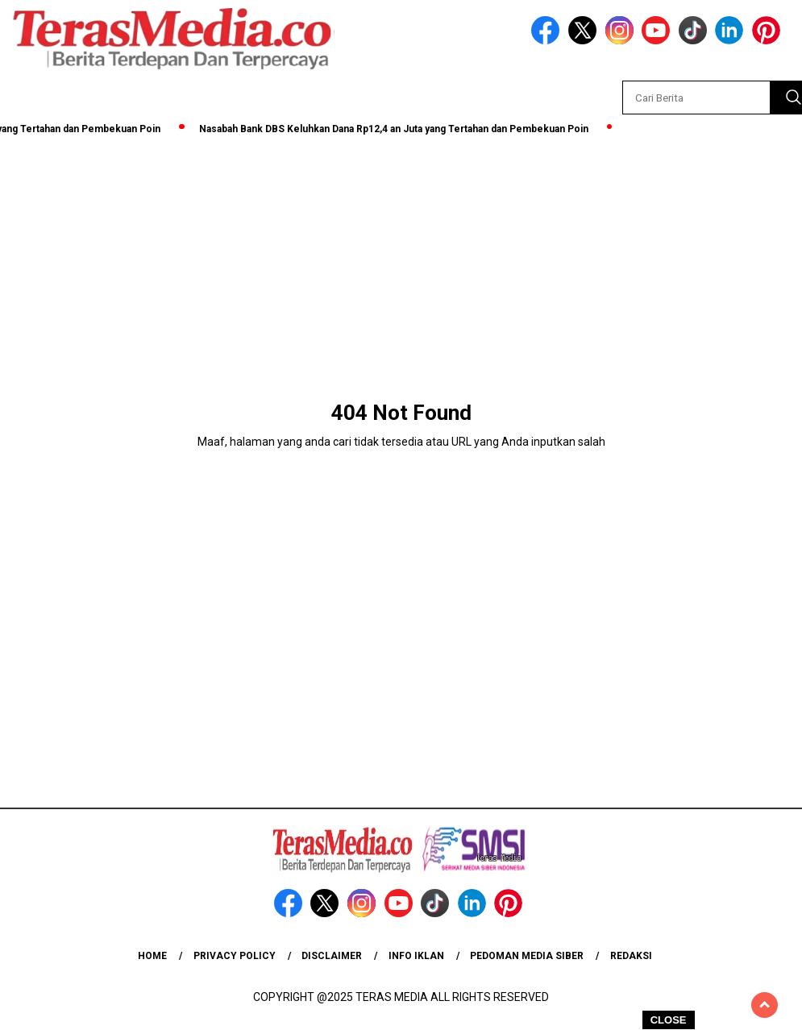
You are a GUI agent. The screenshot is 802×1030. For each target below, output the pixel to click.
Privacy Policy (234, 955)
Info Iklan (416, 955)
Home (152, 955)
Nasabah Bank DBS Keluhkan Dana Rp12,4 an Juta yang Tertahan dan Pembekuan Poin (397, 129)
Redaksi (631, 955)
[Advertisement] (401, 259)
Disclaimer (331, 955)
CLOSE (668, 1020)
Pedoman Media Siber (527, 955)
